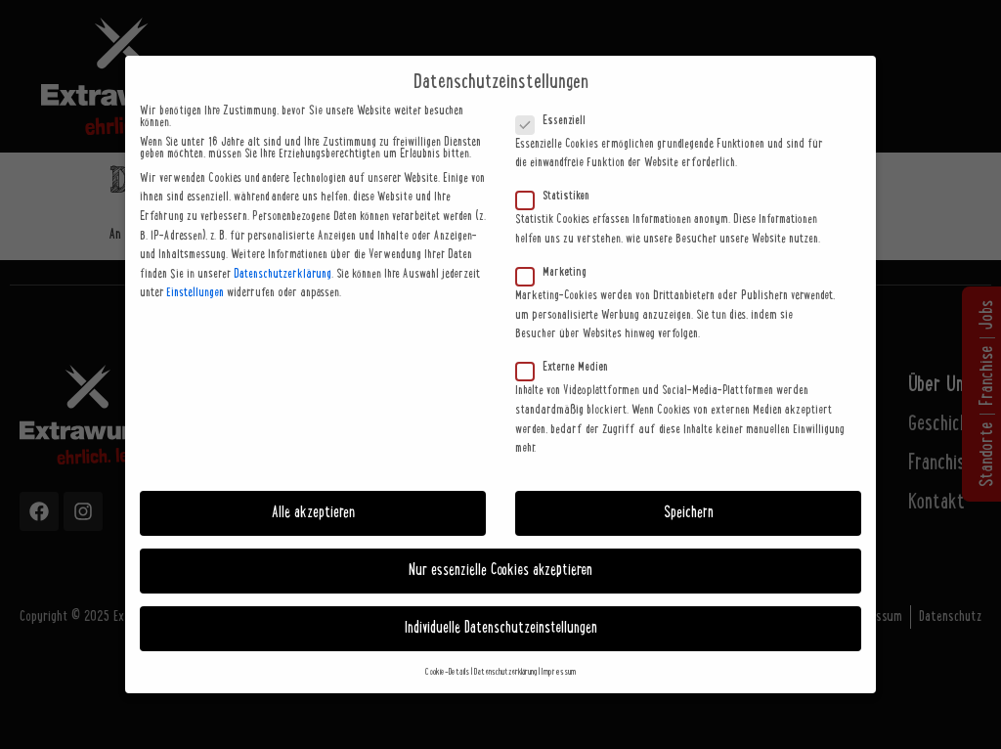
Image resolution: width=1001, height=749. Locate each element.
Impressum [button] (559, 672)
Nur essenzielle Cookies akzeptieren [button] (500, 570)
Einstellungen (195, 292)
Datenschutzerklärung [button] (505, 672)
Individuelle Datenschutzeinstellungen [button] (501, 628)
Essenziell (556, 121)
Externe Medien (568, 368)
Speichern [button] (689, 513)
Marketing (557, 273)
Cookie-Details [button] (447, 672)
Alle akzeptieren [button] (313, 513)
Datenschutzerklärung (282, 274)
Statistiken (558, 196)
